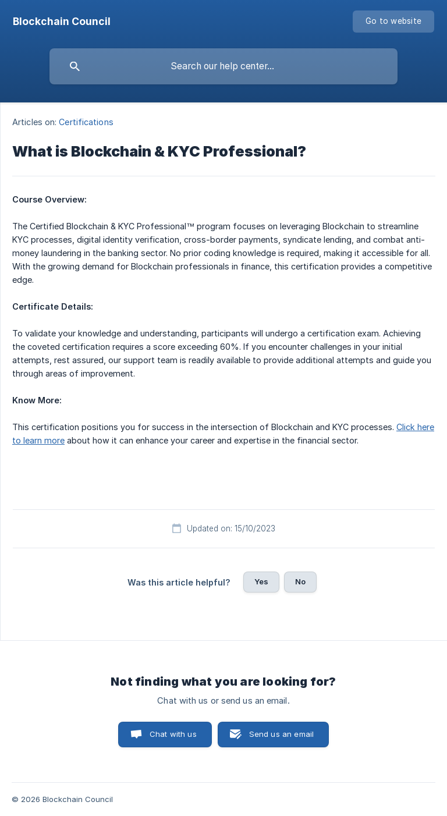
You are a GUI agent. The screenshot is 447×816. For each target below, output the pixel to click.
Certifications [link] (86, 122)
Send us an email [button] (281, 734)
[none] (62, 21)
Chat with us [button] (173, 734)
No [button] (300, 581)
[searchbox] (223, 66)
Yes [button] (261, 581)
